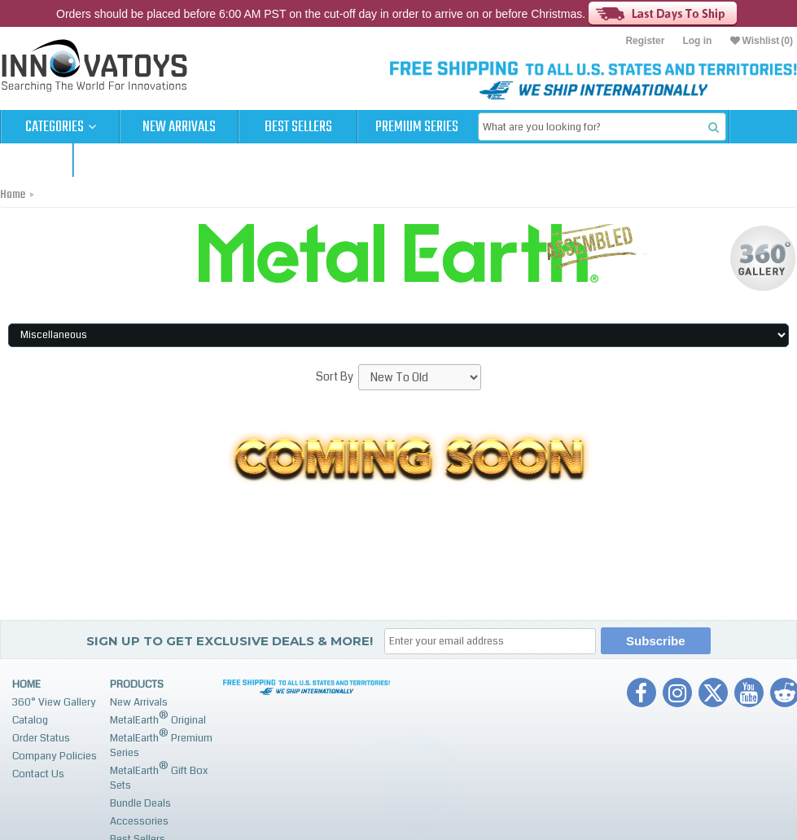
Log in (697, 40)
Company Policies (54, 756)
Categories (60, 127)
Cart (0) (36, 160)
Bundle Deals (140, 803)
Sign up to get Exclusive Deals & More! (229, 641)
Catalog (30, 720)
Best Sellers (298, 127)
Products (137, 684)
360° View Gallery (54, 702)
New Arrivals (179, 127)
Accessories (139, 821)
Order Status (41, 738)
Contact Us (38, 774)
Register (644, 40)
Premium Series (416, 127)
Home (12, 195)
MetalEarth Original (158, 718)
